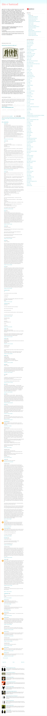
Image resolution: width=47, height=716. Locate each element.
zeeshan (5, 338)
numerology (28, 182)
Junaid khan (6, 290)
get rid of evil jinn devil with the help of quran (33, 63)
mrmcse (5, 559)
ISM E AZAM (29, 152)
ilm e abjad (28, 112)
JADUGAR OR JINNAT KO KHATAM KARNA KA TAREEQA (35, 115)
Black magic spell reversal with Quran (32, 60)
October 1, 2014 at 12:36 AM (8, 641)
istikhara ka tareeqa (29, 162)
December (30, 15)
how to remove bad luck (30, 103)
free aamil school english (30, 99)
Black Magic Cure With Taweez (31, 161)
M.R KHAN (5, 537)
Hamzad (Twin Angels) (30, 171)
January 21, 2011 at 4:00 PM (8, 372)
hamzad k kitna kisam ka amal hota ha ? (34, 21)
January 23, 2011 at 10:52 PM (8, 402)
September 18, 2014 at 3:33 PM (8, 629)
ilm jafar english (29, 52)
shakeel (5, 328)
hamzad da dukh (11, 117)
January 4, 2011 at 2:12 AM (8, 301)
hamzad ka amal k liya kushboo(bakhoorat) (34, 31)
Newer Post (4, 662)
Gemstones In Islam (30, 66)
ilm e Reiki (28, 86)
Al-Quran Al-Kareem (30, 142)
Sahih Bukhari (29, 149)
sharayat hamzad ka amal (9, 705)
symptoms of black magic (30, 55)
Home (13, 662)
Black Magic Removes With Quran (32, 138)
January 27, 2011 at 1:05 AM (8, 413)
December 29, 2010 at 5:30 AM (8, 169)
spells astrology (29, 109)
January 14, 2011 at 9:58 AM (8, 353)
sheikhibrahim (6, 593)
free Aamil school (29, 172)
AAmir (5, 404)
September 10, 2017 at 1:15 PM (8, 650)
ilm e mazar (28, 165)
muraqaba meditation (30, 85)
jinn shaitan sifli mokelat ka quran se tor (32, 116)
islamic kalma (29, 46)
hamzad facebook (12, 118)
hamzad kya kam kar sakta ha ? (10, 672)
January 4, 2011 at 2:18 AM (8, 316)
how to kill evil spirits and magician (32, 151)
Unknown (5, 599)
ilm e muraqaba (29, 92)
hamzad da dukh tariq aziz (18, 117)
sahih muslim (29, 89)
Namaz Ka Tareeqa (29, 168)
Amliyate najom (29, 159)
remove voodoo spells (30, 42)
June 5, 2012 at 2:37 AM (7, 526)
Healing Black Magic (30, 56)
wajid (5, 364)
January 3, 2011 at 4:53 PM (8, 288)
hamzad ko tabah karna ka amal (10, 667)
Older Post (22, 662)
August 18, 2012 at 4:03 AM (8, 557)
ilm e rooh (28, 118)
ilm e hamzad (10, 4)
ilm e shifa (28, 105)
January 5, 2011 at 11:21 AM (8, 336)
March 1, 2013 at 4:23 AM (7, 591)
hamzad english (7, 118)
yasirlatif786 (6, 421)
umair (5, 240)
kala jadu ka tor (29, 95)
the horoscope (29, 128)
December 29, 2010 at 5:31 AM (8, 208)
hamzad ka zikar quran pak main (10, 681)
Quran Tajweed (29, 135)
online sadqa (29, 88)
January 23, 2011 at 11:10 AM (8, 382)
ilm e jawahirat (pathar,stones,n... (31, 141)
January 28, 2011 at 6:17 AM (8, 419)
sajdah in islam (29, 59)
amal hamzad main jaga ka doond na (11, 691)
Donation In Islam (29, 72)
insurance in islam (29, 185)
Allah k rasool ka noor (30, 146)
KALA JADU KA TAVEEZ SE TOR (32, 181)
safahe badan (30, 29)
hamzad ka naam (30, 22)
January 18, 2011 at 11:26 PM (8, 362)
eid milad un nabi (29, 125)
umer (5, 374)
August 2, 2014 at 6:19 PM (8, 624)
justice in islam (29, 148)
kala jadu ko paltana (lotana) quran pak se (33, 106)
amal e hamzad (6, 117)
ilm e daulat (28, 126)
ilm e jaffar (28, 169)
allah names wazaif (29, 73)
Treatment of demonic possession (32, 49)
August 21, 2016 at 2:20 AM (8, 645)
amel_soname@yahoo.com (7, 107)
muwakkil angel (29, 178)
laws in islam (29, 83)
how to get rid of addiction (30, 50)
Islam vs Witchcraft (29, 45)
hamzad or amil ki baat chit (10, 700)
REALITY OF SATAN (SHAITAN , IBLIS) (32, 119)
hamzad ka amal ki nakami (10, 686)
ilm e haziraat (29, 108)
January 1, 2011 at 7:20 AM (8, 224)
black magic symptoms (30, 40)
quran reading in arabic (30, 62)
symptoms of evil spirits (30, 43)
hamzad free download (18, 118)
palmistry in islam (29, 69)
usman (5, 459)
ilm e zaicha (28, 98)
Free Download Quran (30, 93)
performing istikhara (30, 132)
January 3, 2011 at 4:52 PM (8, 264)
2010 (28, 14)
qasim (5, 384)
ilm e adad (28, 102)
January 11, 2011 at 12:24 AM (8, 343)
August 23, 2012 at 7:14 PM (8, 585)
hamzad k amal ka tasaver (10, 677)
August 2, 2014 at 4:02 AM (8, 615)
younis (5, 171)
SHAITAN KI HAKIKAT (30, 155)
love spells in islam (29, 96)
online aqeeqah (29, 158)
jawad (5, 210)
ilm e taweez (28, 122)
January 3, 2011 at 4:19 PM (8, 238)
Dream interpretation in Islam (31, 139)
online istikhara (29, 175)
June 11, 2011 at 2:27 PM (7, 457)
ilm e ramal (28, 79)
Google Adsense (29, 179)
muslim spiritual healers (30, 75)
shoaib (5, 123)
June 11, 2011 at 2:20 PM (7, 447)
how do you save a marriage (31, 53)
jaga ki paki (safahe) (31, 30)
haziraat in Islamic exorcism (31, 76)
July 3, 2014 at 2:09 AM (7, 610)
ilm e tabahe (28, 82)
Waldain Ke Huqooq (30, 65)
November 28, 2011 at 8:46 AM (8, 461)
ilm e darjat (28, 136)
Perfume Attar (29, 145)
